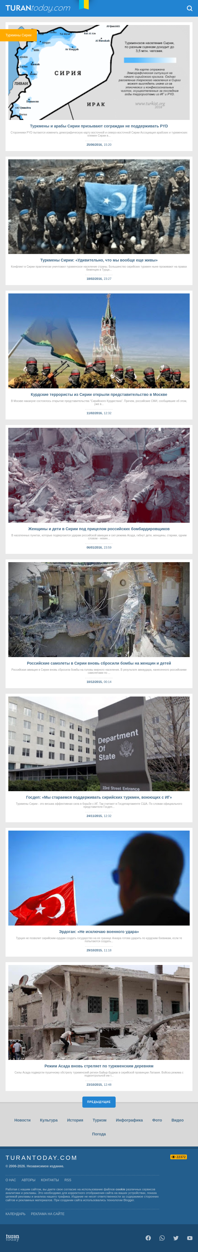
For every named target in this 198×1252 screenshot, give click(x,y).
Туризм (99, 1120)
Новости (22, 1120)
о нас (11, 1180)
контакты (50, 1180)
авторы (28, 1180)
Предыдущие (99, 1101)
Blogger (128, 1200)
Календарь (16, 1214)
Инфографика (129, 1120)
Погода (99, 1134)
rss (67, 1180)
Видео (177, 1120)
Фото (157, 1120)
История (75, 1120)
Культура (49, 1120)
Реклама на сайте (48, 1214)
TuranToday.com (39, 8)
